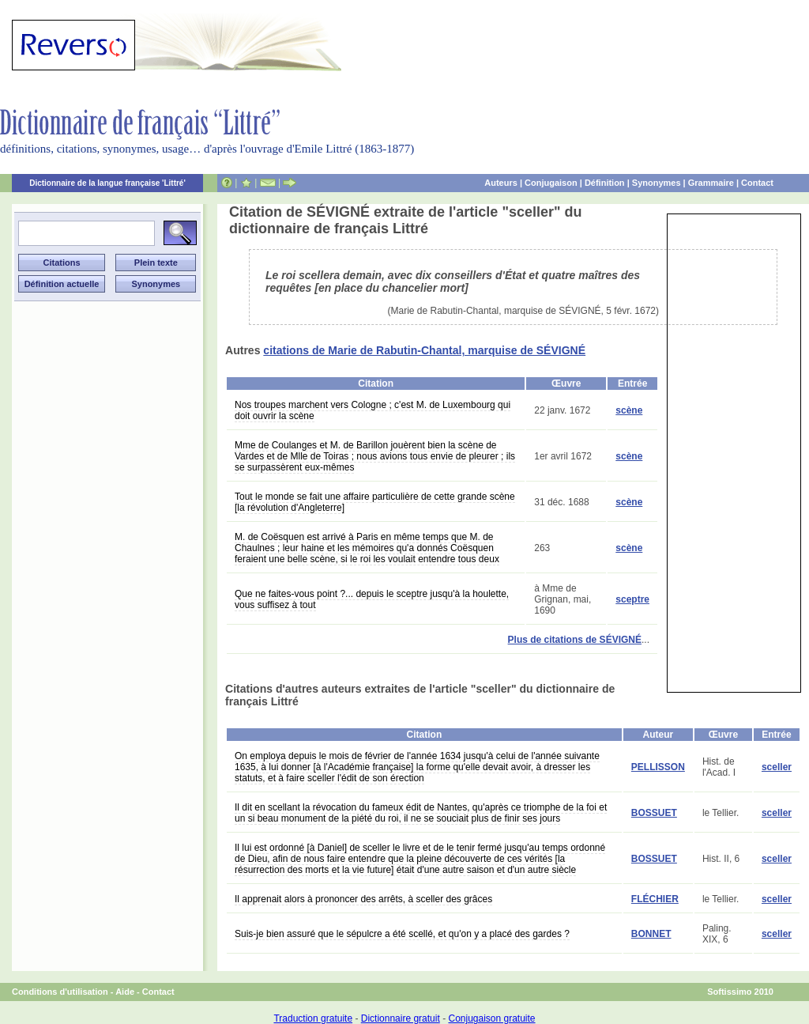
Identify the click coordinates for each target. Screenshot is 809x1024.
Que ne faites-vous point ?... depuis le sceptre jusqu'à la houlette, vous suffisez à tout (372, 599)
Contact (757, 182)
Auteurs (500, 182)
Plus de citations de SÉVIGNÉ (575, 639)
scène (628, 410)
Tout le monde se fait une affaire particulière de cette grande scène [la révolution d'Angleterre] (375, 502)
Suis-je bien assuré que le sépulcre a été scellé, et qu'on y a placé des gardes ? (402, 933)
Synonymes (656, 182)
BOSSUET (654, 812)
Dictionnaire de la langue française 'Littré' (107, 183)
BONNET (651, 933)
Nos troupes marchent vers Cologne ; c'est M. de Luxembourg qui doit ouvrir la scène (372, 410)
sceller (777, 767)
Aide (124, 991)
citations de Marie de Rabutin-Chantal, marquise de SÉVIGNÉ (424, 350)
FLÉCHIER (655, 899)
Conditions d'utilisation (60, 991)
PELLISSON (658, 767)
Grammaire (711, 182)
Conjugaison (551, 182)
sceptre (632, 599)
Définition (605, 182)
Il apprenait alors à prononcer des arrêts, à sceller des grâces (363, 899)
